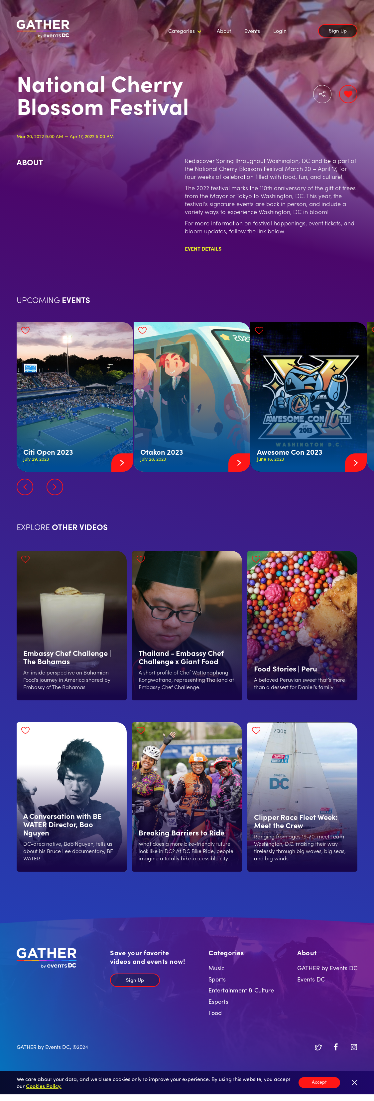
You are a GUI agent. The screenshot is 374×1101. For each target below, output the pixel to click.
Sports (217, 979)
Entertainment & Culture (241, 990)
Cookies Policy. (44, 1085)
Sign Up (338, 30)
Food (215, 1012)
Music (216, 968)
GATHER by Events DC (327, 968)
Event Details (203, 248)
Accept (319, 1081)
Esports (218, 1001)
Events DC (311, 979)
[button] (183, 31)
